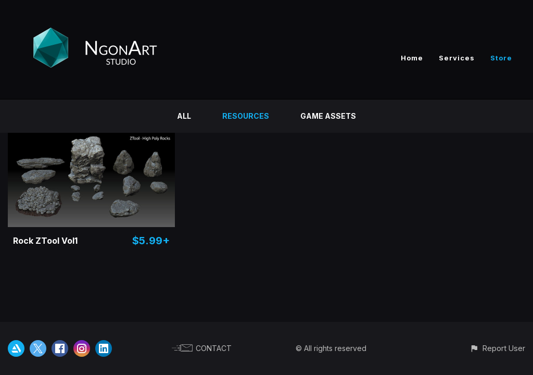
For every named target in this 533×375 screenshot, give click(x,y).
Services (457, 58)
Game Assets (328, 115)
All (184, 115)
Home (412, 58)
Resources (245, 115)
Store (501, 58)
